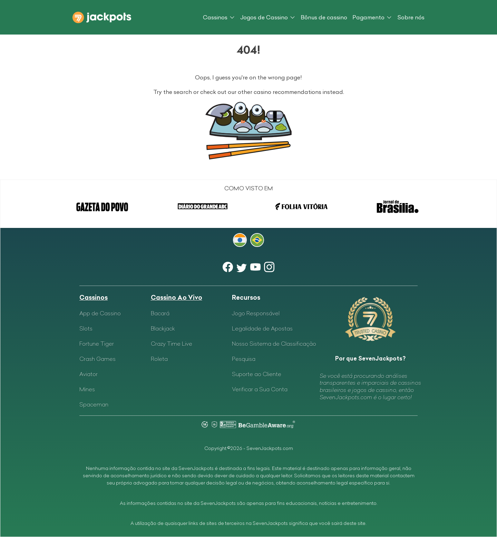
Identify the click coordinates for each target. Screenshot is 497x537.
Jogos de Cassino (264, 17)
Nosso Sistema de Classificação (274, 343)
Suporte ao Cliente (256, 374)
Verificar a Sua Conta (260, 389)
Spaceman (93, 404)
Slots (85, 328)
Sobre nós (411, 17)
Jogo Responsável (256, 313)
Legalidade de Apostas (262, 328)
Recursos (246, 297)
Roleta (159, 358)
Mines (87, 389)
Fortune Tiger (96, 343)
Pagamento (368, 17)
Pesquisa (243, 358)
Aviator (88, 374)
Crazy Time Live (171, 343)
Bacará (160, 313)
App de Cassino (100, 313)
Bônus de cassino (324, 17)
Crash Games (97, 358)
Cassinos (215, 17)
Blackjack (163, 328)
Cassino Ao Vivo (176, 297)
